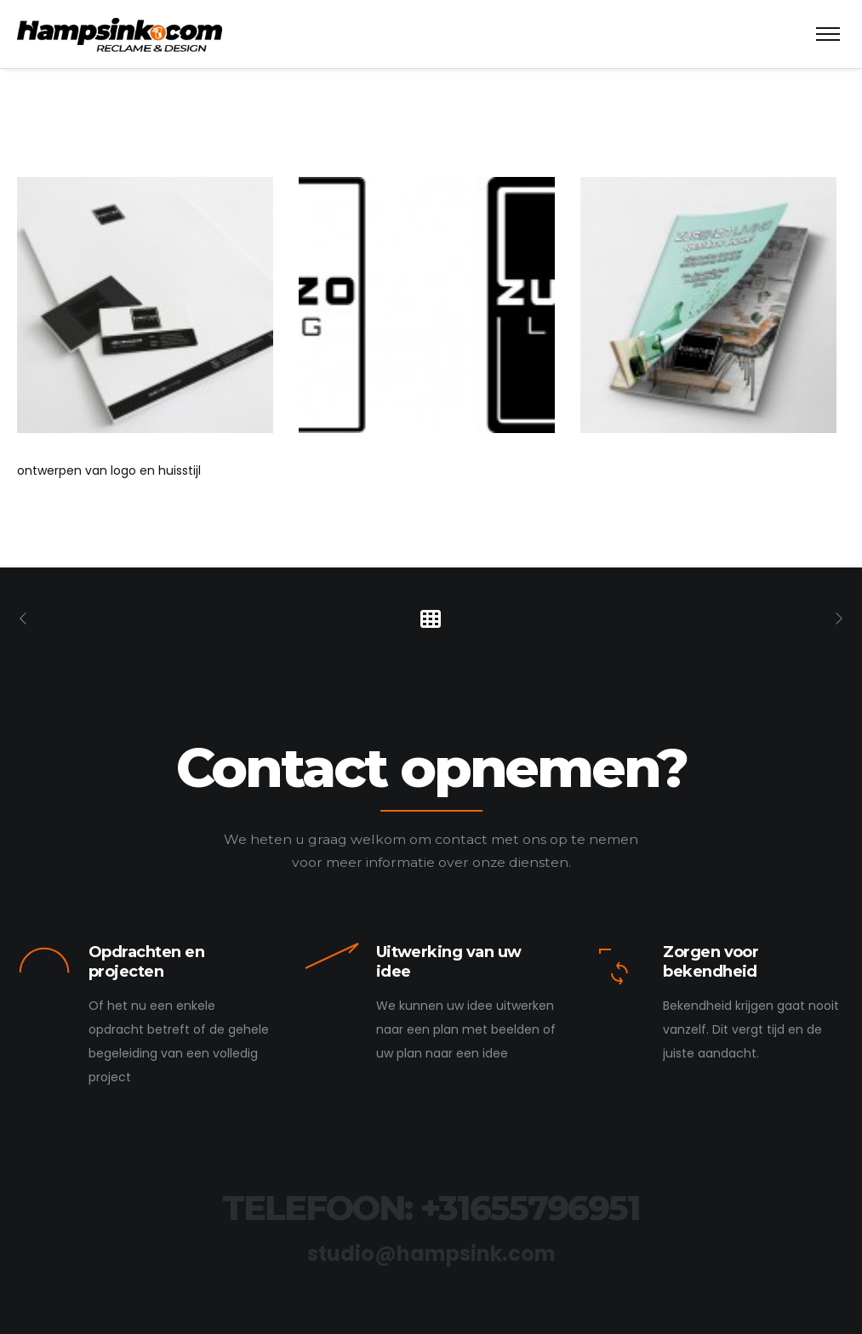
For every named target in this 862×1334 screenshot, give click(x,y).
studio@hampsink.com (431, 1254)
